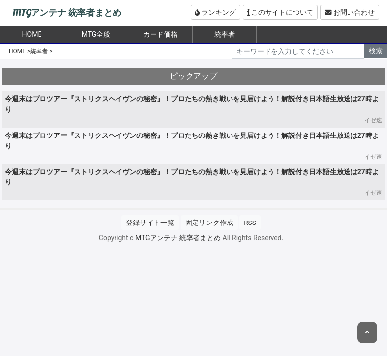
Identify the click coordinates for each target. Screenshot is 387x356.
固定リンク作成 (209, 222)
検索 (376, 51)
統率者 (224, 34)
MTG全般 (96, 34)
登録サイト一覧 (150, 222)
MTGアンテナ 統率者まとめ (66, 13)
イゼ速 (373, 120)
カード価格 (160, 34)
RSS (250, 222)
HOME (17, 51)
